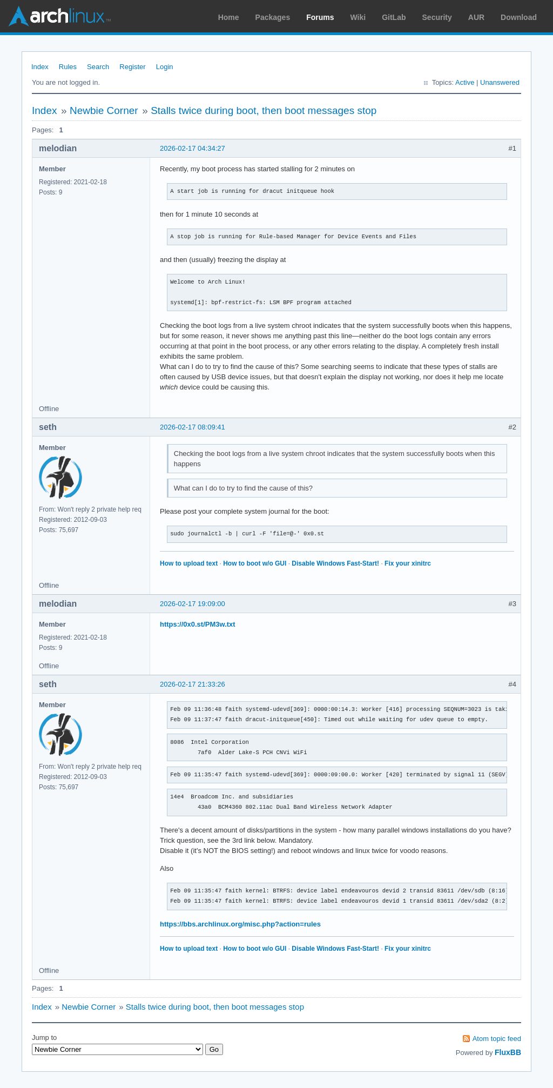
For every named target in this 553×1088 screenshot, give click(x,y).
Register (132, 67)
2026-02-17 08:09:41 (192, 427)
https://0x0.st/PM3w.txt (197, 624)
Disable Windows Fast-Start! (335, 563)
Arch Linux (59, 16)
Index (40, 67)
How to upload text (189, 563)
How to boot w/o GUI (254, 563)
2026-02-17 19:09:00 (192, 604)
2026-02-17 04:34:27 (192, 148)
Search (98, 67)
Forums (320, 17)
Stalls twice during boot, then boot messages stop (263, 110)
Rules (68, 67)
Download (519, 17)
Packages (273, 17)
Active (464, 82)
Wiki (358, 17)
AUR (476, 17)
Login (164, 67)
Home (228, 17)
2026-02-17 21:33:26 (192, 684)
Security (437, 17)
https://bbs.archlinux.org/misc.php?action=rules (240, 924)
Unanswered (500, 82)
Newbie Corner (104, 110)
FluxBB (508, 1052)
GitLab (394, 17)
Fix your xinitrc (408, 563)
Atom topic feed (497, 1039)
